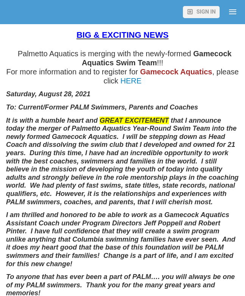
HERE (129, 81)
